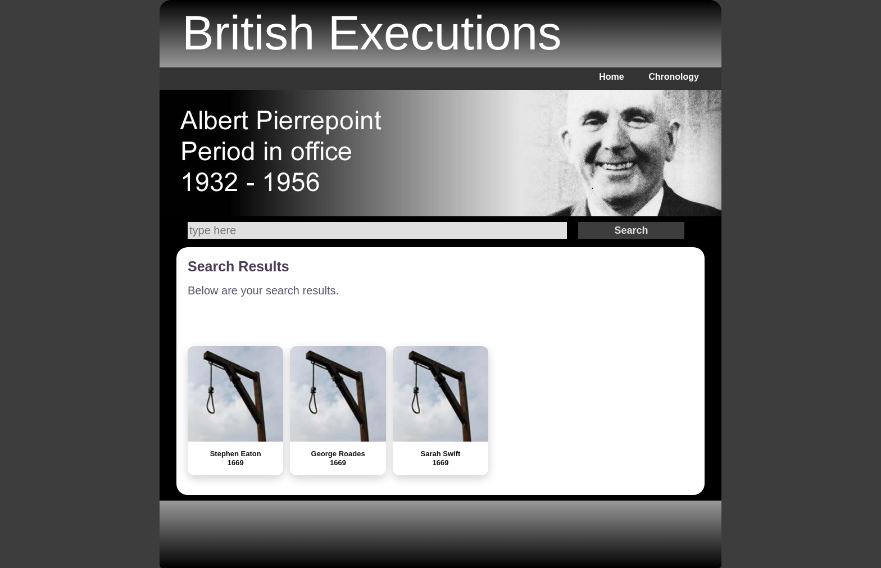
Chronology (673, 76)
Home (611, 76)
